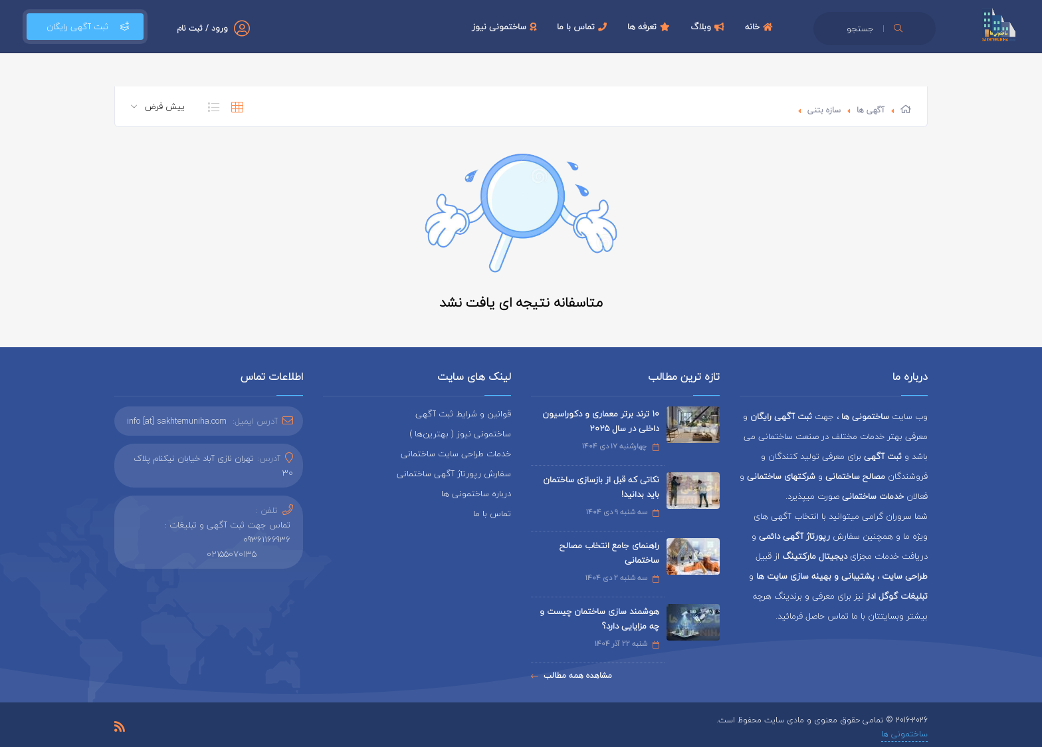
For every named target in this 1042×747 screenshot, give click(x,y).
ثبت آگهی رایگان (85, 26)
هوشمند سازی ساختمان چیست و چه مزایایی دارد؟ (599, 618)
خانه (760, 26)
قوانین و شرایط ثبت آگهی (463, 413)
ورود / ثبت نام (202, 28)
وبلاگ (709, 26)
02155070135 (232, 554)
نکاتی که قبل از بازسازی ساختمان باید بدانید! (601, 487)
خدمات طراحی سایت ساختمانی (456, 453)
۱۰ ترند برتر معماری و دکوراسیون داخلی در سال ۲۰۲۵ (600, 421)
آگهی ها (871, 110)
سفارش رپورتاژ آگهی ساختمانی (454, 473)
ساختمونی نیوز (506, 26)
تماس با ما (583, 26)
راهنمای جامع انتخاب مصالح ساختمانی (609, 552)
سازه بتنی (824, 110)
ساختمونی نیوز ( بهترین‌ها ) (460, 433)
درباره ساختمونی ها (476, 493)
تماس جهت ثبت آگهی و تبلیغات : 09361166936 (227, 532)
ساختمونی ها (904, 734)
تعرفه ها (650, 26)
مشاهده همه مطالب (571, 675)
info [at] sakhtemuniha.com (177, 421)
